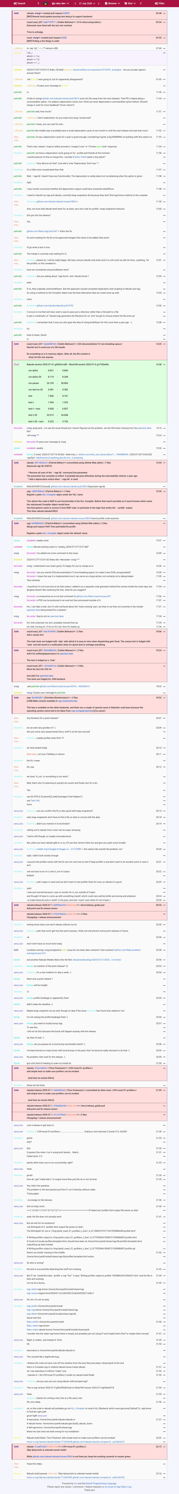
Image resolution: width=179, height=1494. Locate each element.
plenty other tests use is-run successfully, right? (50, 1162)
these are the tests (36, 1085)
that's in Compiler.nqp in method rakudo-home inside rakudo (56, 1367)
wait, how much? (39, 111)
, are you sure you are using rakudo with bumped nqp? (57, 1381)
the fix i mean (33, 760)
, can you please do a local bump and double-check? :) (56, 1044)
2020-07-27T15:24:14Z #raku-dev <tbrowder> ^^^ (53, 559)
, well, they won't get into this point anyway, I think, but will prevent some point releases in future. (78, 931)
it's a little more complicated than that (45, 169)
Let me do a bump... (36, 1283)
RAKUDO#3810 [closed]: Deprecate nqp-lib (66, 486)
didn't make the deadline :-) (40, 1004)
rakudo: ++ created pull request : (59, 15)
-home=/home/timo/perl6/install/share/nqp (52, 1310)
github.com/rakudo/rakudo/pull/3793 (55, 305)
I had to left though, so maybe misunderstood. (49, 836)
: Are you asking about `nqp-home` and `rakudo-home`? (58, 276)
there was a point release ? (40, 979)
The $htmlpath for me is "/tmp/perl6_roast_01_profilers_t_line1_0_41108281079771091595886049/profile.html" (81, 1231)
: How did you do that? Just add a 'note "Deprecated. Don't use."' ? (63, 163)
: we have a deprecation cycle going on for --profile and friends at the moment (68, 153)
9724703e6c (60, 914)
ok (28, 937)
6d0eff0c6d (59, 1090)
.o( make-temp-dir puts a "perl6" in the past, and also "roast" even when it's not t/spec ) (69, 900)
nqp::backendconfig (67, 701)
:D (28, 991)
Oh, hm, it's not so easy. (38, 1299)
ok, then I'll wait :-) (35, 1037)
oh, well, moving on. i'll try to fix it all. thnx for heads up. (53, 626)
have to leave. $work (37, 335)
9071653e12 (41, 462)
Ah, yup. (30, 767)
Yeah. (29, 1169)
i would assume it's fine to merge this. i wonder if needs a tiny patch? (66, 157)
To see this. (32, 1027)
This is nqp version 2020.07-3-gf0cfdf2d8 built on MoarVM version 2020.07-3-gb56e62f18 (70, 1387)
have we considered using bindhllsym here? (48, 269)
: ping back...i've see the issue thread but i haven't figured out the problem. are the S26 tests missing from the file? (89, 430)
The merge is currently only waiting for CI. (47, 254)
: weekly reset (37, 540)
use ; (33, 800)
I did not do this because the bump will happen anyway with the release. (61, 1031)
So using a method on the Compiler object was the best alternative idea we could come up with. (73, 293)
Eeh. (29, 1148)
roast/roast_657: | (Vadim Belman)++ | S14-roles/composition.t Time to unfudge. (64, 27)
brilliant (30, 875)
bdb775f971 (50, 22)
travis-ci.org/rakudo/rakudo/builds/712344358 (49, 1442)
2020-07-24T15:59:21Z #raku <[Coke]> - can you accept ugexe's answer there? (86, 71)
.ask (58, 686)
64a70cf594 (50, 631)
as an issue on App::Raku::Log (116, 1486)
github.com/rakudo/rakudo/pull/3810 (61, 98)
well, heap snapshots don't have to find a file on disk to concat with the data (63, 817)
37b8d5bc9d (60, 1105)
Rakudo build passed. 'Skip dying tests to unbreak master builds (63, 1473)
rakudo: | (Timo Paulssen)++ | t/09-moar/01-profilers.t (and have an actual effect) (60, 1073)
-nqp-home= (38, 1325)
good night (37, 1415)
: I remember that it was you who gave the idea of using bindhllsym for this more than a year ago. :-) (79, 322)
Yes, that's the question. (38, 1185)
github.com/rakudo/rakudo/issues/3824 (56, 201)
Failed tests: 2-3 (34, 1156)
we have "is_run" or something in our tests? (47, 776)
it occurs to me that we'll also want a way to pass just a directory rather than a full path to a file (72, 312)
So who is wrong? (35, 1263)
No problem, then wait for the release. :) (46, 1057)
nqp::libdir (31, 1314)
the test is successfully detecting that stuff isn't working (54, 1269)
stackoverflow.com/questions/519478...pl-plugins (97, 69)
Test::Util (35, 800)
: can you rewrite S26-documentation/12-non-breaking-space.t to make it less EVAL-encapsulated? (79, 572)
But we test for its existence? (41, 1223)
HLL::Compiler (49, 494)
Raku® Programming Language (101, 1483)
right (29, 182)
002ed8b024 (50, 650)
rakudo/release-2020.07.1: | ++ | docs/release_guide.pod (65, 907)
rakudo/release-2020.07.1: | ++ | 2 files (57, 916)
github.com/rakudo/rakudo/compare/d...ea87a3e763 (99, 1477)
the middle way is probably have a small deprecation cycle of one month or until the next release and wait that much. (87, 130)
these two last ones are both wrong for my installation (53, 1431)
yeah (29, 282)
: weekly (35, 448)
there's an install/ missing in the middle (46, 1252)
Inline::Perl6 (80, 157)
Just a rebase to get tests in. (40, 1125)
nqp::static (32, 1289)
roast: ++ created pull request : (47, 39)
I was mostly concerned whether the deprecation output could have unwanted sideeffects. (70, 189)
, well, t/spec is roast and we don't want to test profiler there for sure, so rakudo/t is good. (74, 882)
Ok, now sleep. (34, 1402)
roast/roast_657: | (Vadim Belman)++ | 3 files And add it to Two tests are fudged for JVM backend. (55, 672)
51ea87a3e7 (41, 1446)
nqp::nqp (31, 1310)
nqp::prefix (32, 1306)
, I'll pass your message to (47, 85)
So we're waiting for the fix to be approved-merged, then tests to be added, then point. (68, 237)
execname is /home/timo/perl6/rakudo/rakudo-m (51, 1350)
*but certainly (33, 580)
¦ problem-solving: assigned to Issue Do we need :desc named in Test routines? (84, 952)
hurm (29, 804)
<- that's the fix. (49, 231)
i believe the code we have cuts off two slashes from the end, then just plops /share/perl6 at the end (75, 1363)
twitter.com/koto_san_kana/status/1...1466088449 (103, 454)
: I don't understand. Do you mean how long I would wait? (59, 118)
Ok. (28, 1344)
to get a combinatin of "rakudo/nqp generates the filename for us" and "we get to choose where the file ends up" (81, 316)
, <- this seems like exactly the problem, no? (74, 849)
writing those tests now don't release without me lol (52, 924)
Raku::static (32, 1325)
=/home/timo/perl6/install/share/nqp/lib (51, 1314)
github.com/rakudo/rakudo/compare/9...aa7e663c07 (99, 1442)
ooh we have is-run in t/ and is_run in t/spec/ (48, 871)
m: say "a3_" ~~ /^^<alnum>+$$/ (42, 48)
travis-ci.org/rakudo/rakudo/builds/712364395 (49, 1477)
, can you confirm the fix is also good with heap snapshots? (60, 811)
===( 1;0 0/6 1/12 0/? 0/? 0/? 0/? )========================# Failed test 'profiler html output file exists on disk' (82, 1210)
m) (28, 328)
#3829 (66, 13)
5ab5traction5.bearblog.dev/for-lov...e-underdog (59, 457)
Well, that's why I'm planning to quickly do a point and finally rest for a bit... (63, 783)
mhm (29, 299)
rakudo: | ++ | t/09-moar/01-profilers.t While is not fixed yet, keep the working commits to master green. (79, 1451)
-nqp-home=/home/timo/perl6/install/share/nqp (55, 1289)
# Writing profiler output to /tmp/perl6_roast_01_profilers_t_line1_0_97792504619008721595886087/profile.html (82, 1237)
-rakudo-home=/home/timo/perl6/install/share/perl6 (58, 1329)
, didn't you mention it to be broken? (48, 823)
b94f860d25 (38, 523)
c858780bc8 (38, 491)
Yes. (29, 221)
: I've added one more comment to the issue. (53, 553)
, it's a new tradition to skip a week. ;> (49, 972)
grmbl (29, 1175)
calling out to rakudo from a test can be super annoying (53, 830)
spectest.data (144, 428)
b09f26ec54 (59, 905)
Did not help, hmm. (36, 1206)
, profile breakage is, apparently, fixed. (48, 998)
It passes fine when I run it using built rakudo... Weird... (53, 1152)
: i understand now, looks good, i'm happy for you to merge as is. (60, 566)
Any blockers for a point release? (42, 718)
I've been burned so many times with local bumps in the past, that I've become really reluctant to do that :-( (78, 1050)
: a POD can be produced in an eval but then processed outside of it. (64, 600)
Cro (75, 1483)
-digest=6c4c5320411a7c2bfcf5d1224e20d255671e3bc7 (60, 1293)
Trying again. (33, 1193)
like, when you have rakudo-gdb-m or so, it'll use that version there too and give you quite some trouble (76, 843)
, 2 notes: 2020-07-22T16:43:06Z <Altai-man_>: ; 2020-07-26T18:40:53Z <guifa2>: (89, 456)
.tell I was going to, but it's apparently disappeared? (55, 79)
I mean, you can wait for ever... (46, 124)
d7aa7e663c (41, 1068)
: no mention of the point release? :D (47, 966)
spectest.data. (47, 675)
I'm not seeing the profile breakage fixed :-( (47, 1017)
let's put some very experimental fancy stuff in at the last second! (58, 731)
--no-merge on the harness (39, 1200)
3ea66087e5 (50, 344)
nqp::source (32, 1293)
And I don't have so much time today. (44, 943)
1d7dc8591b (50, 666)
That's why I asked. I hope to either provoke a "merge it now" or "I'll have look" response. (72, 146)
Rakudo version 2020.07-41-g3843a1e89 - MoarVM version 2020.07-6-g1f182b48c (68, 393)
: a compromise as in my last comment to (69, 596)
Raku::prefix (32, 1322)
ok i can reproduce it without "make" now (46, 1371)
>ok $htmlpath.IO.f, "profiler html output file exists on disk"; (55, 1227)
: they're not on (45, 616)
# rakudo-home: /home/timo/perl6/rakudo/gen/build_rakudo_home (59, 1423)
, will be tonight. (37, 985)
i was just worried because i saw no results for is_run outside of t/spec (61, 892)
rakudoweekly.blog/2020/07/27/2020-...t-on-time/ (97, 959)
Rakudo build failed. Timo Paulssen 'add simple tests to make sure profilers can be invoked (71, 1438)
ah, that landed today (37, 748)
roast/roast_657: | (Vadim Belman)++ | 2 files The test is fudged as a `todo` (55, 655)
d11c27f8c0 (59, 1114)
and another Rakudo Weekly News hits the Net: (74, 959)
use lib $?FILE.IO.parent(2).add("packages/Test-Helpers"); (55, 796)
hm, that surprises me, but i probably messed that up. (52, 622)
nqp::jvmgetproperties (82, 711)
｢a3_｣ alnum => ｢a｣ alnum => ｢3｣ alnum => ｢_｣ (33, 58)
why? (29, 1142)
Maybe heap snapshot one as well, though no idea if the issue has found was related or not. (76, 1010)
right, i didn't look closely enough (42, 855)
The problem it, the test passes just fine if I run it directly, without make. (61, 1189)
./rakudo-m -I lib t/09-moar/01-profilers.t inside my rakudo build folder (60, 1375)
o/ (28, 92)
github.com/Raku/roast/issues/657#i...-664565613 (65, 686)
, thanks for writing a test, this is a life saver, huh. (55, 1398)
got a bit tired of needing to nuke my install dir (49, 1063)
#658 (63, 37)
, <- (52, 201)
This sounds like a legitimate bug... (44, 1356)
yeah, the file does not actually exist (44, 1216)
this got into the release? (39, 215)
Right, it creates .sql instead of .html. (44, 1340)
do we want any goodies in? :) (41, 727)
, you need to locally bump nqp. (45, 1023)
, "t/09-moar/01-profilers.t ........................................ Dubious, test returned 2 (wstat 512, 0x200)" (77, 1131)
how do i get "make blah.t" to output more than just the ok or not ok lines (62, 1179)
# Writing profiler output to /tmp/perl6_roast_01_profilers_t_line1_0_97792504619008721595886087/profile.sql (81, 1248)
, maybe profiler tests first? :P (45, 738)
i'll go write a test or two (38, 247)
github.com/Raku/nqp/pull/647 (42, 231)
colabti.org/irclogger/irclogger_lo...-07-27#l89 (59, 849)
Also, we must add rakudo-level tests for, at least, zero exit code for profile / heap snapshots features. (76, 209)
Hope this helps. (35, 1464)
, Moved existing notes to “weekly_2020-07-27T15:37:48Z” (58, 547)
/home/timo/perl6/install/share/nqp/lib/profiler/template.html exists (60, 1256)
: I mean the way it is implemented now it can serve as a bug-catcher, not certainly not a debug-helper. (80, 576)
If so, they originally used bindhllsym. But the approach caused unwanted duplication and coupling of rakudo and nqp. (84, 289)
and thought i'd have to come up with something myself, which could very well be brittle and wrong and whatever (81, 896)
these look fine (34, 1318)
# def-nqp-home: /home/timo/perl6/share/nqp (49, 1427)
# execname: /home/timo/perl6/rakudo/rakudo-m (51, 1419)
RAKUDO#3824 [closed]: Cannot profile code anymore (73, 518)
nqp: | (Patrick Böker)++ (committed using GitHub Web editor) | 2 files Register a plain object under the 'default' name (67, 528)
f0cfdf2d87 (37, 697)
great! (29, 1138)
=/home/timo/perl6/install (45, 1306)
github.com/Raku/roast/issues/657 (93, 596)
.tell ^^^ (33, 435)
